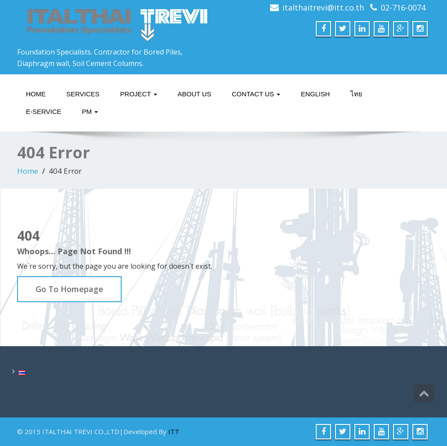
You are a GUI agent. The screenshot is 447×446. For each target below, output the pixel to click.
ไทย (356, 94)
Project (138, 94)
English (315, 94)
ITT (173, 431)
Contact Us (256, 94)
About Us (194, 94)
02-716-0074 (403, 7)
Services (83, 94)
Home (36, 94)
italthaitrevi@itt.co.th (323, 7)
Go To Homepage (69, 289)
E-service (43, 111)
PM (90, 111)
